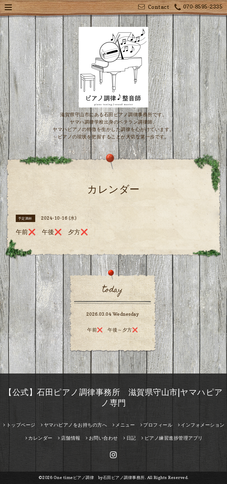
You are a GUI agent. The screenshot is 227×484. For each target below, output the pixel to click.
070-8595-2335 (198, 7)
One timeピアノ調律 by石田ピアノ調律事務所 (99, 477)
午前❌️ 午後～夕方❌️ (112, 330)
